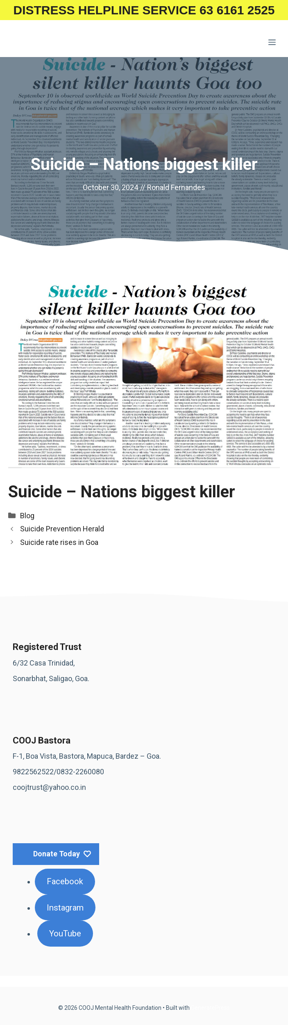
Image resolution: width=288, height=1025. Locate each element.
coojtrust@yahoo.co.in (49, 787)
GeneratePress (210, 1007)
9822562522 (33, 771)
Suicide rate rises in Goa (59, 542)
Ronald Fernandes (176, 187)
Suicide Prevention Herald (62, 528)
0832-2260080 (80, 771)
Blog (27, 515)
